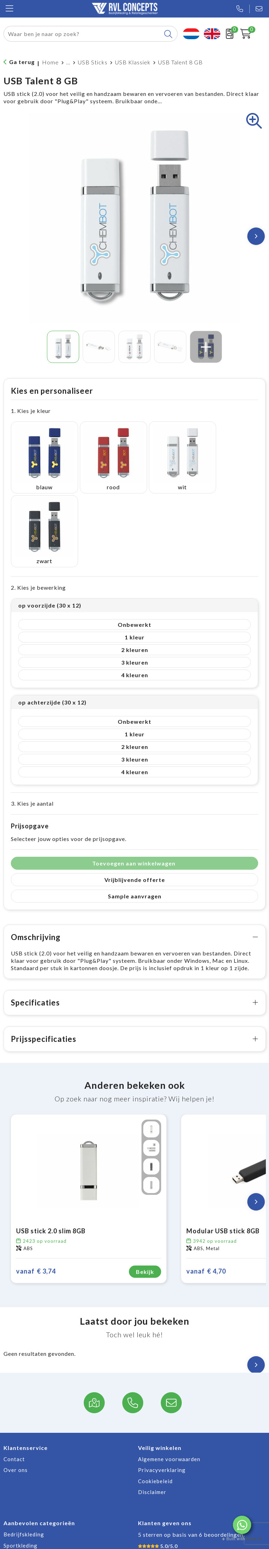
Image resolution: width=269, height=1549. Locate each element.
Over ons (16, 1389)
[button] (242, 1525)
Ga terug (22, 61)
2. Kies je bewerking (38, 506)
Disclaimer (152, 1411)
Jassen (12, 1475)
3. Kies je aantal (32, 722)
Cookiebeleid (155, 1400)
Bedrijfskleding (24, 1453)
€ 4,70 (206, 1190)
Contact (14, 1378)
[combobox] (82, 34)
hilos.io (254, 1538)
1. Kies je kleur (31, 410)
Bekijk (145, 1190)
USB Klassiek (133, 62)
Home (50, 62)
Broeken (15, 1487)
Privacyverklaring (162, 1389)
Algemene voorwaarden (169, 1378)
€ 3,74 (36, 1190)
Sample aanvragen (134, 815)
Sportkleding (20, 1465)
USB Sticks (93, 62)
